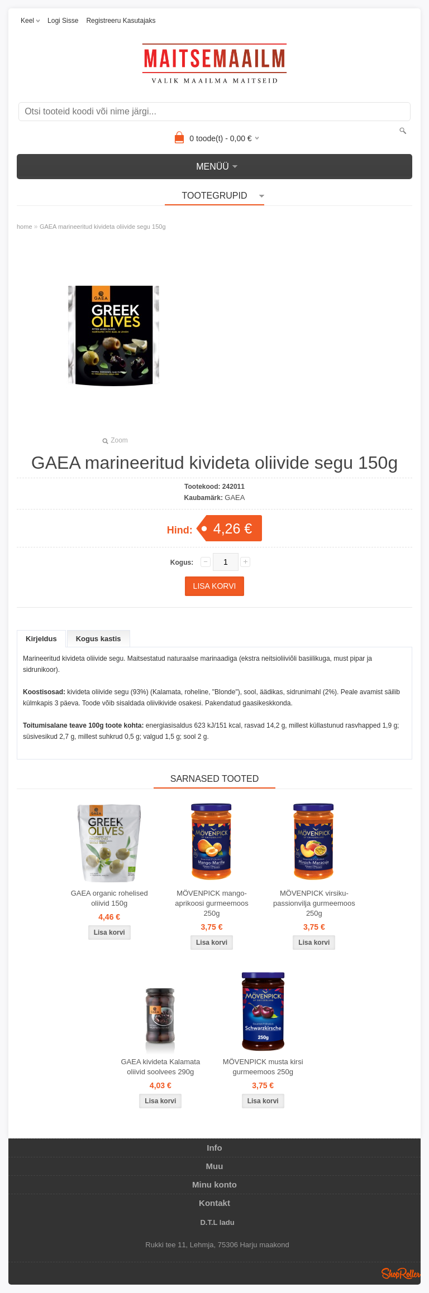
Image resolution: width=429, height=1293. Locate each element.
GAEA (235, 497)
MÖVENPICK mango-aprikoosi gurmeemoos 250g (212, 903)
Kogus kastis (98, 639)
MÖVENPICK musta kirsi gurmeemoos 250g (263, 1067)
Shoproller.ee (401, 1273)
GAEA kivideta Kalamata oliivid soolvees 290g (161, 1067)
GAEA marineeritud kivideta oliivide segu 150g (103, 226)
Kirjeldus (41, 639)
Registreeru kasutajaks (120, 21)
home (24, 226)
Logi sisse (62, 21)
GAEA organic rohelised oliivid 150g (109, 898)
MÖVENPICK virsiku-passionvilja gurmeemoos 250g (314, 903)
